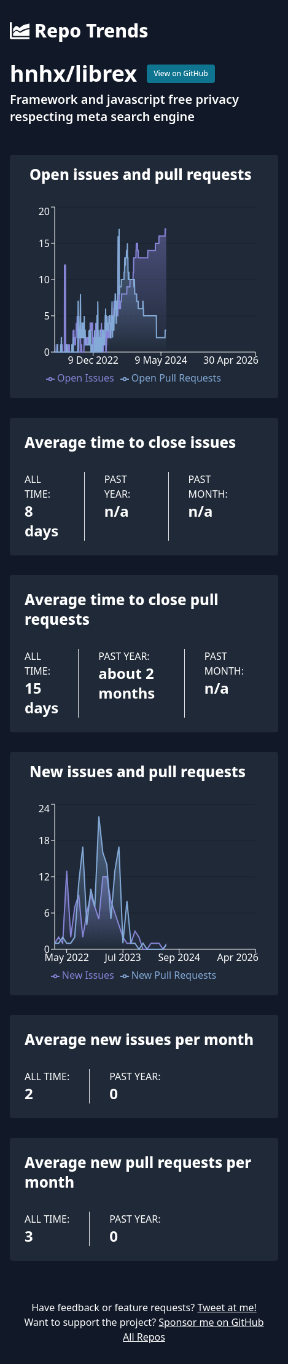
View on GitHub (181, 73)
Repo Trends (79, 31)
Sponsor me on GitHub (210, 1322)
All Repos (144, 1337)
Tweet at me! (226, 1307)
